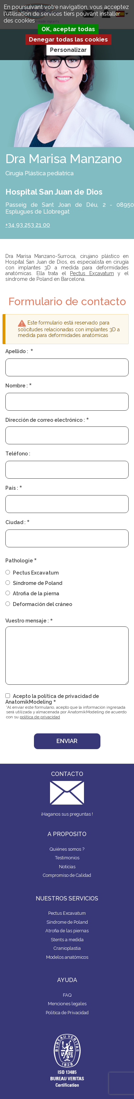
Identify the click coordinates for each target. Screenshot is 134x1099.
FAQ (67, 995)
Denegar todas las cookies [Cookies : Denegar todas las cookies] (68, 39)
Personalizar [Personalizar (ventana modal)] (68, 50)
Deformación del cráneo (42, 604)
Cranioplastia (67, 948)
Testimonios (67, 857)
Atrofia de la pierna (36, 593)
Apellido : (17, 351)
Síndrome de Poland (37, 583)
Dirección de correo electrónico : (45, 420)
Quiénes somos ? (67, 849)
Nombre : (16, 386)
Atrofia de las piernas (67, 930)
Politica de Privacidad (67, 1012)
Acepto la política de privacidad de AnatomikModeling (52, 699)
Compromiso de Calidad (67, 875)
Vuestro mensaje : (27, 621)
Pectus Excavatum (92, 273)
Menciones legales (67, 1003)
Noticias (67, 866)
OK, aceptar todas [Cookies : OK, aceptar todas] (68, 29)
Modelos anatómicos (67, 957)
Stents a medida (67, 939)
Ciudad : (15, 522)
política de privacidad (40, 716)
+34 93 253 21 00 (27, 224)
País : (11, 488)
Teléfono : (17, 453)
